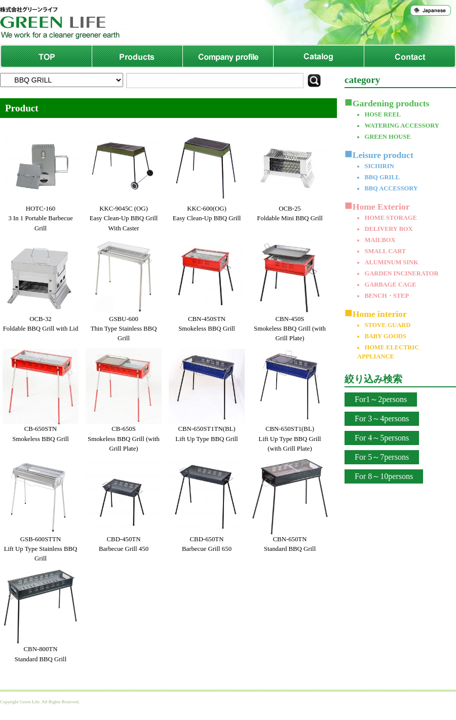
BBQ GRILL (382, 177)
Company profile (227, 56)
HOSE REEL (382, 114)
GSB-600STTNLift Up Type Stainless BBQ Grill (41, 549)
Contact (409, 56)
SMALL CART (385, 251)
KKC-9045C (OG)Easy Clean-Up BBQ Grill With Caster (124, 218)
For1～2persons (381, 399)
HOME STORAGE (390, 217)
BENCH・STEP (386, 295)
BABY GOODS (385, 336)
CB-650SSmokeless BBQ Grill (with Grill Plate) (124, 438)
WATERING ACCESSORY (401, 125)
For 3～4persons (382, 418)
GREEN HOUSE (387, 136)
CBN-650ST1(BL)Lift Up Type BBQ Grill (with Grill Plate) (289, 438)
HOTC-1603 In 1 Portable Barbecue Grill (40, 218)
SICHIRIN (379, 166)
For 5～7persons (382, 457)
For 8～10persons (384, 476)
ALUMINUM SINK (391, 262)
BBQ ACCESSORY (390, 188)
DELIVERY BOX (388, 228)
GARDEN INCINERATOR (401, 273)
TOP (46, 56)
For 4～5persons (382, 437)
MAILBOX (379, 240)
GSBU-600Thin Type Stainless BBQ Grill (124, 328)
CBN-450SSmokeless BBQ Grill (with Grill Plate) (290, 328)
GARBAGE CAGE (390, 284)
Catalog (318, 56)
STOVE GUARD (387, 325)
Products (137, 56)
